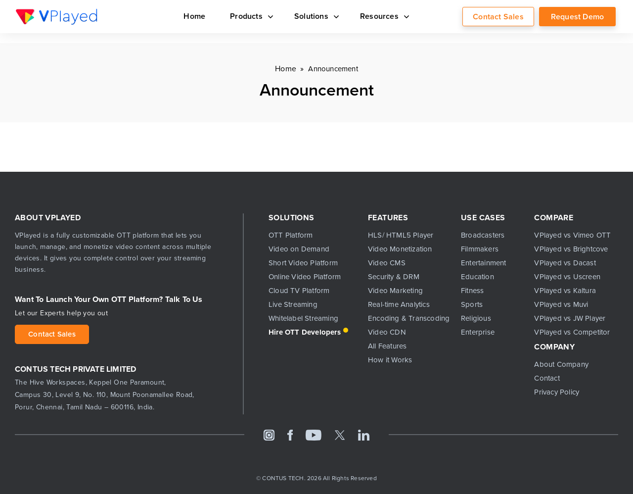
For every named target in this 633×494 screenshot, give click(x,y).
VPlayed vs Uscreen (567, 276)
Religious (476, 318)
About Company (561, 364)
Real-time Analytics (399, 304)
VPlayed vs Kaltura (565, 290)
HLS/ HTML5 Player (400, 235)
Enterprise (478, 332)
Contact (546, 378)
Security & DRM (393, 276)
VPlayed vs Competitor (572, 332)
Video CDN (387, 332)
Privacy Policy (556, 392)
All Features (387, 346)
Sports (472, 304)
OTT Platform (291, 235)
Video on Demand (299, 249)
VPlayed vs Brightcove (571, 249)
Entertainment (483, 262)
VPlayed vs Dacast (564, 262)
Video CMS (387, 262)
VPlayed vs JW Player (569, 318)
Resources (383, 16)
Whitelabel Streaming (303, 318)
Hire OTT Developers (305, 332)
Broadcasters (482, 235)
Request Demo (577, 16)
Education (477, 276)
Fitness (472, 290)
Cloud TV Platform (299, 290)
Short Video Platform (303, 262)
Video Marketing (395, 290)
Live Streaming (293, 304)
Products (250, 16)
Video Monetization (400, 249)
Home (194, 16)
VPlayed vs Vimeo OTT (572, 235)
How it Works (390, 359)
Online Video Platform (305, 276)
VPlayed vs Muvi (561, 304)
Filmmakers (479, 249)
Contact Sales (498, 16)
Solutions (314, 16)
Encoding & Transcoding (407, 318)
